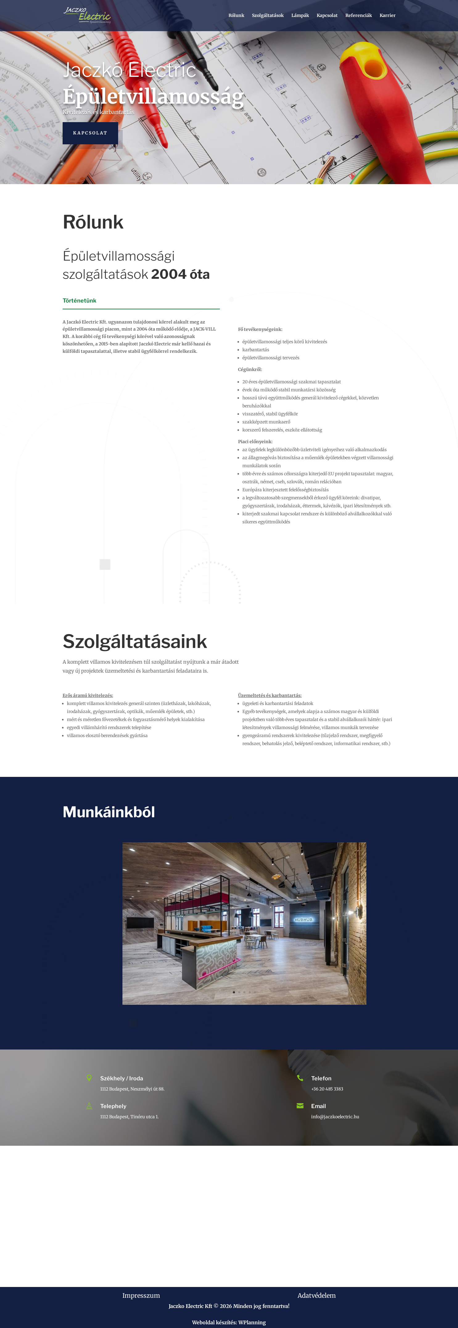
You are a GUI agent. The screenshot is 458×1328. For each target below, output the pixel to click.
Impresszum (141, 1295)
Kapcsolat (327, 16)
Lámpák (300, 16)
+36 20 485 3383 (327, 1089)
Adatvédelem (317, 1295)
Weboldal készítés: (214, 1322)
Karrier (388, 16)
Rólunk (236, 16)
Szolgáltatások (268, 16)
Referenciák (358, 16)
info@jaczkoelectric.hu (335, 1117)
